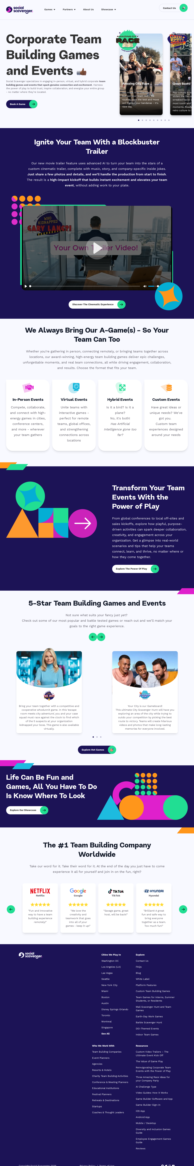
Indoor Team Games (147, 1034)
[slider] (84, 286)
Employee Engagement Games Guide (153, 1140)
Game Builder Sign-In (148, 1104)
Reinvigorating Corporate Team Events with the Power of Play (153, 1069)
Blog (138, 973)
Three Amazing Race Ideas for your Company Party (153, 1079)
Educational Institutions (105, 1088)
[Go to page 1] (93, 737)
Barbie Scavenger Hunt (149, 1022)
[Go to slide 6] (157, 120)
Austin (105, 1003)
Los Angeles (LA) (111, 966)
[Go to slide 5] (153, 120)
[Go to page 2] (97, 737)
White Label (143, 979)
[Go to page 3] (100, 737)
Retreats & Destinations (105, 1100)
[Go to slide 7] (161, 120)
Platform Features (146, 985)
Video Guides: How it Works (152, 1092)
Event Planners (100, 1058)
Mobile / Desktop (146, 1123)
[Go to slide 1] (138, 120)
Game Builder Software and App (154, 1098)
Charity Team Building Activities (110, 1076)
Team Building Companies (106, 1051)
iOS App (140, 1111)
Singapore (107, 1027)
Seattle (105, 979)
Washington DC (110, 960)
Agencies (97, 1063)
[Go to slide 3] (146, 120)
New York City (109, 985)
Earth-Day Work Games (149, 1016)
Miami (104, 991)
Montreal (106, 1021)
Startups (97, 1106)
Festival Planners (102, 1094)
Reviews (140, 1148)
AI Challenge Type (146, 1086)
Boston (105, 997)
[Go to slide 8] (165, 120)
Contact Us (142, 960)
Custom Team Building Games (153, 991)
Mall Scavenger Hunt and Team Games (153, 1008)
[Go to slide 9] (169, 120)
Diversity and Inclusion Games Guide (153, 1131)
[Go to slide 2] (142, 120)
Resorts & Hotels (102, 1070)
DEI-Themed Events (147, 1028)
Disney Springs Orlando (114, 1009)
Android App (143, 1117)
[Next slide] (101, 637)
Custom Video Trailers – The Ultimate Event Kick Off (152, 1053)
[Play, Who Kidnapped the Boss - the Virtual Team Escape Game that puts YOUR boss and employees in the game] (97, 248)
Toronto (105, 1015)
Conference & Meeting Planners (110, 1082)
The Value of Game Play (149, 1061)
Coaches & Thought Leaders (108, 1112)
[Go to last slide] (93, 637)
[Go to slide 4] (150, 120)
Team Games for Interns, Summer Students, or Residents (155, 999)
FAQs (139, 966)
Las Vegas (107, 973)
